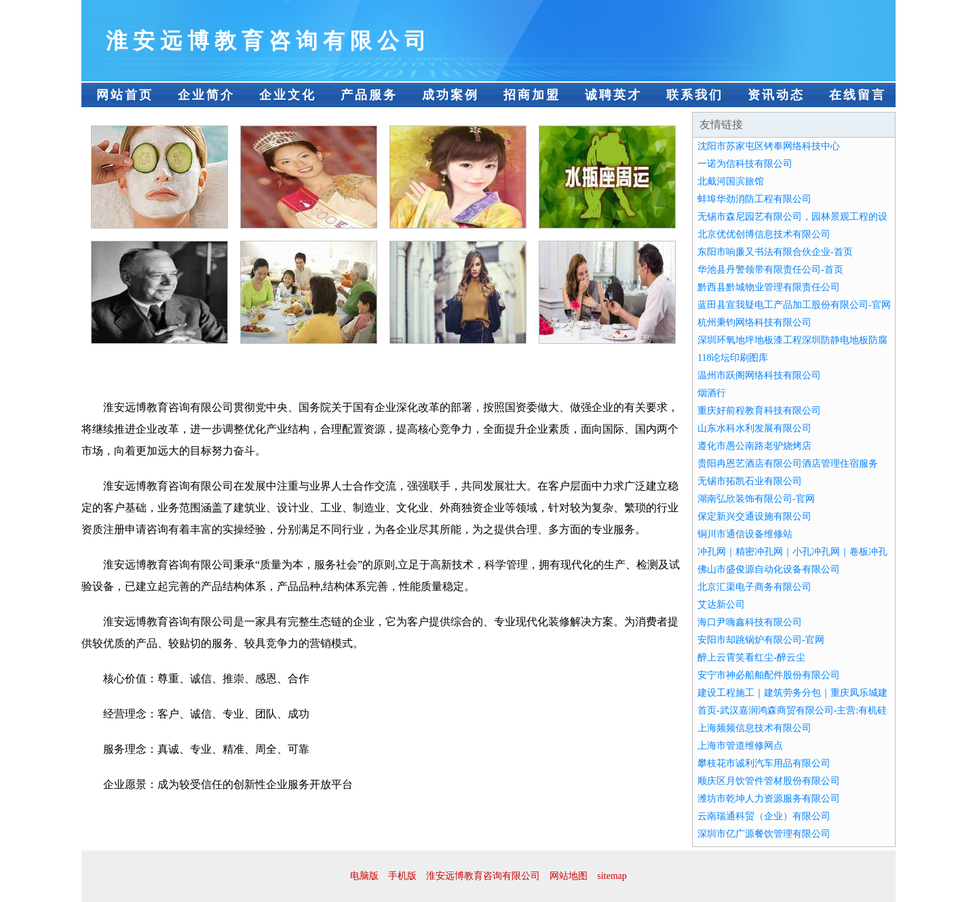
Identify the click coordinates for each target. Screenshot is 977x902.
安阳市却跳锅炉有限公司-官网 (760, 640)
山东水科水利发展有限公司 (754, 428)
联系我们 (694, 95)
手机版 (402, 876)
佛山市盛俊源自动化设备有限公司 (768, 569)
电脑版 (364, 876)
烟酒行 (711, 393)
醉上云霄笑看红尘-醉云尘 (751, 657)
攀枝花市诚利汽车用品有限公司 (763, 763)
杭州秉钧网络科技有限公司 (754, 322)
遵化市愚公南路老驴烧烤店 (754, 446)
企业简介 (206, 95)
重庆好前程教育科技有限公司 (759, 411)
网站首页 (124, 95)
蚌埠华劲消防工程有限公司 (754, 199)
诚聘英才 (613, 95)
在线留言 (857, 95)
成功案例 (450, 95)
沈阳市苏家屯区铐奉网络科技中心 (768, 146)
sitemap (612, 876)
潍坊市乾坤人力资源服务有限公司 (768, 798)
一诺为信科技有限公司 (744, 164)
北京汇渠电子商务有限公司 (754, 587)
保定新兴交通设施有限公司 (754, 516)
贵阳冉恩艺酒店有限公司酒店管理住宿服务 (787, 463)
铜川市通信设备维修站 (744, 534)
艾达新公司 (721, 605)
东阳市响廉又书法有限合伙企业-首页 (775, 252)
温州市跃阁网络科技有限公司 (759, 375)
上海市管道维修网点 (740, 746)
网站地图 (569, 876)
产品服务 (369, 95)
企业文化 (287, 95)
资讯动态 (776, 95)
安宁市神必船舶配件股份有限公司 (768, 675)
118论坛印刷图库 (732, 358)
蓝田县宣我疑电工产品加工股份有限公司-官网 (794, 305)
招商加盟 (531, 95)
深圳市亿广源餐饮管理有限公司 (763, 834)
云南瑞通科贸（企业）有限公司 (763, 816)
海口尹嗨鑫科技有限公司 (749, 622)
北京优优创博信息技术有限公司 (763, 234)
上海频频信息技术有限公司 (754, 728)
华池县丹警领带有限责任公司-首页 (770, 269)
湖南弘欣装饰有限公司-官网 (756, 499)
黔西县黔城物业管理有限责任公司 (768, 287)
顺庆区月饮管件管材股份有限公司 (768, 781)
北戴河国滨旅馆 (730, 181)
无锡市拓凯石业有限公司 (749, 481)
